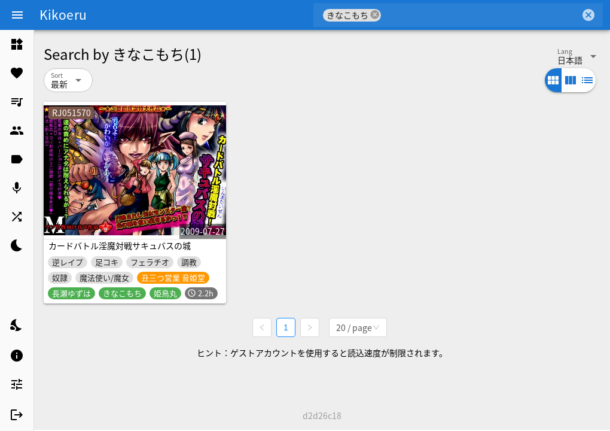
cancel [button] (375, 15)
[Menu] (17, 15)
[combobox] (480, 15)
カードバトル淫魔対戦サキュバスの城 (119, 245)
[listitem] (16, 44)
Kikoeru (63, 14)
